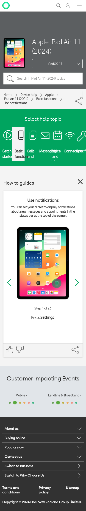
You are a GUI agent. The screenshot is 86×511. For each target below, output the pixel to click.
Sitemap (72, 487)
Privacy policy (45, 489)
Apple (49, 95)
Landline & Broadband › (64, 395)
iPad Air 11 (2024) (15, 99)
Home (7, 95)
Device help (28, 95)
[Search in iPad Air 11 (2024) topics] (43, 78)
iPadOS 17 (55, 64)
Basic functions (46, 99)
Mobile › (21, 395)
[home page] (6, 5)
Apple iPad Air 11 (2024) (56, 46)
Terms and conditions (11, 489)
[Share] (82, 94)
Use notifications (15, 103)
